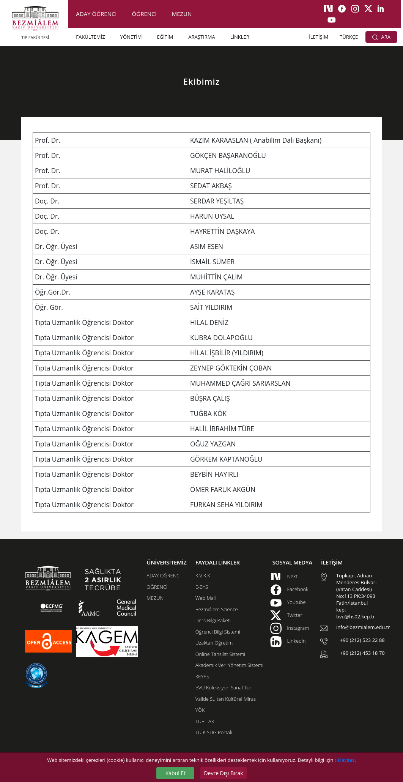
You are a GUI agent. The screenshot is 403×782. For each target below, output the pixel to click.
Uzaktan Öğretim (214, 642)
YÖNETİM (131, 36)
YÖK (200, 709)
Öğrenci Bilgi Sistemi (217, 631)
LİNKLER (239, 36)
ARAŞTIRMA (201, 36)
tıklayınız (344, 760)
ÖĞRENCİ (144, 13)
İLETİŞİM (318, 36)
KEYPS (202, 676)
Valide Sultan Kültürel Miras (225, 698)
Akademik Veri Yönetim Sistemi (229, 665)
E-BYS (201, 586)
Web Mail (205, 597)
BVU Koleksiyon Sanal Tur (223, 687)
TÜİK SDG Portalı (213, 732)
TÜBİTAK (204, 721)
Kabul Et (175, 773)
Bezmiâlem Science (216, 609)
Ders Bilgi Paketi (213, 620)
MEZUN (182, 13)
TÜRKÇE (349, 36)
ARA (381, 36)
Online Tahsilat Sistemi (220, 654)
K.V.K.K (202, 575)
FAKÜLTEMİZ (90, 36)
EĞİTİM (165, 36)
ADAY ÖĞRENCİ (96, 13)
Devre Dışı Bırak (223, 773)
